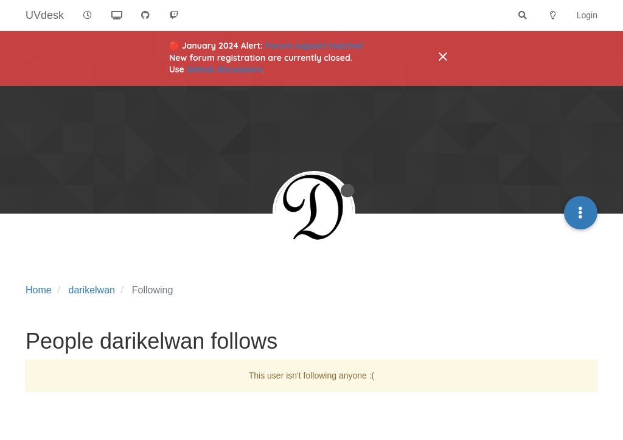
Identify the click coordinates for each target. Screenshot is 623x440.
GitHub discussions (225, 69)
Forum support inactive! (314, 45)
